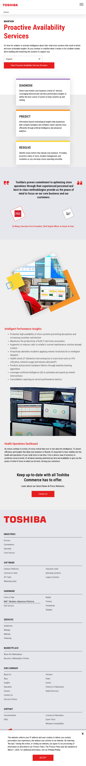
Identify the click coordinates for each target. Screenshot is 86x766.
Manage (7, 630)
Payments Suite (52, 569)
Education (8, 687)
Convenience (9, 544)
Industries (9, 534)
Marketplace (11, 648)
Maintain (6, 12)
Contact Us (43, 494)
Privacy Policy (54, 750)
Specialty (7, 548)
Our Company (11, 668)
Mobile (48, 597)
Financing (7, 638)
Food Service (9, 553)
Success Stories (10, 699)
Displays (49, 609)
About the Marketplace (13, 654)
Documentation (10, 715)
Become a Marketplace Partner (16, 658)
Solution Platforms (11, 569)
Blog (5, 678)
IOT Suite (7, 577)
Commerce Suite (10, 573)
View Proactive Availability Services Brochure (29, 65)
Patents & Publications (55, 687)
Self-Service (9, 606)
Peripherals (50, 605)
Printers (49, 601)
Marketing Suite (10, 581)
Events (48, 683)
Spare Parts (50, 719)
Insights (7, 683)
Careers (7, 691)
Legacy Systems (52, 577)
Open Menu (82, 4)
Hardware (9, 591)
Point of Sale (9, 597)
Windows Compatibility (55, 723)
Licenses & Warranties (55, 715)
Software (9, 562)
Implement (8, 626)
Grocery (7, 540)
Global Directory (52, 691)
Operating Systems (53, 573)
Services (8, 619)
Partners (49, 674)
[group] (18, 213)
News (48, 678)
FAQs (6, 719)
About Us (7, 674)
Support (8, 709)
